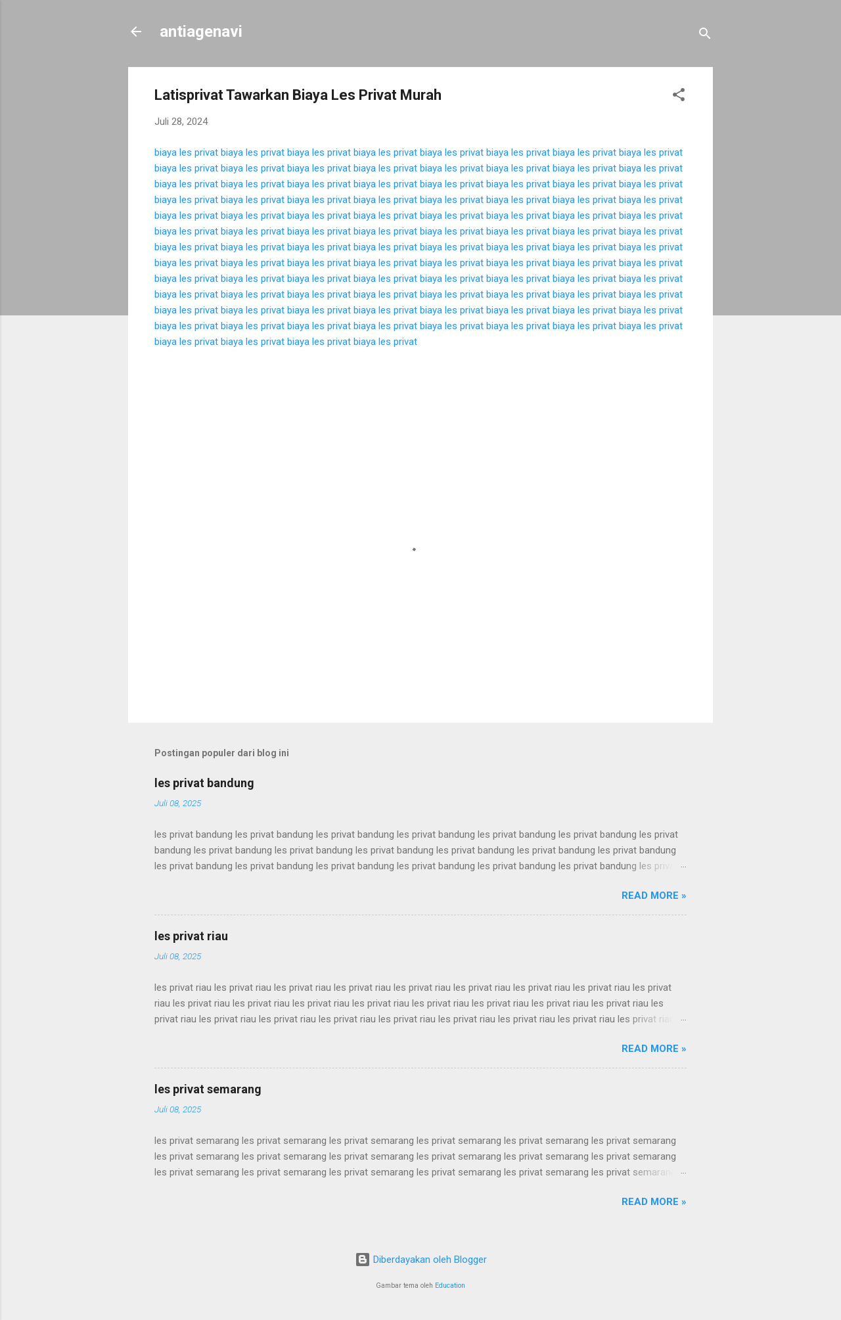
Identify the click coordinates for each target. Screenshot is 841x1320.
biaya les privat (186, 152)
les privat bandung (204, 783)
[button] (679, 97)
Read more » (654, 895)
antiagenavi (201, 31)
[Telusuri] (705, 36)
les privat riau (191, 936)
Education (450, 1285)
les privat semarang (207, 1089)
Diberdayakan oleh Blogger (421, 1259)
